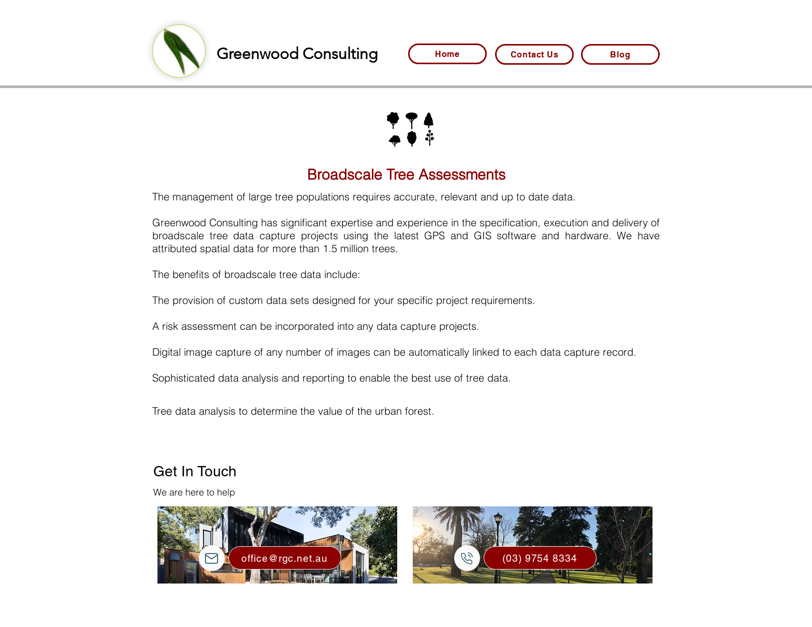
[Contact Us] (534, 54)
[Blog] (620, 54)
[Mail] (212, 558)
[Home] (447, 53)
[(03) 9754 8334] (540, 558)
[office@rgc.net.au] (284, 558)
